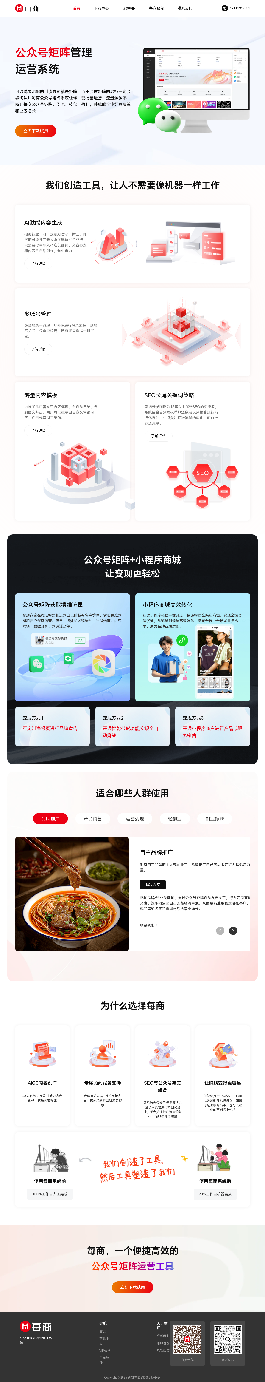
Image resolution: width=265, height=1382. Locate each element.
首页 (76, 8)
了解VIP (129, 8)
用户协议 (163, 1343)
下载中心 (101, 8)
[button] (233, 931)
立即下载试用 (35, 130)
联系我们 (185, 8)
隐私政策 (163, 1350)
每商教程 (156, 8)
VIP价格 (105, 1350)
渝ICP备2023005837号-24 (144, 1377)
